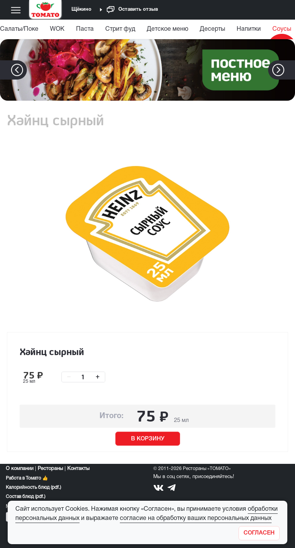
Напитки (249, 29)
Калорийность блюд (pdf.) (33, 487)
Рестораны (50, 469)
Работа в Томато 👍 (27, 478)
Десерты (212, 29)
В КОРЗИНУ (147, 439)
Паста (85, 29)
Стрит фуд (120, 29)
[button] (290, 70)
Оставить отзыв (132, 10)
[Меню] (15, 10)
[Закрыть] (259, 533)
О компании (19, 469)
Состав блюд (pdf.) (25, 497)
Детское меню (167, 29)
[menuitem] (57, 31)
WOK (57, 29)
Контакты (78, 469)
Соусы (281, 29)
